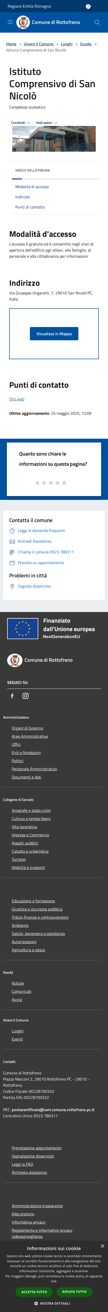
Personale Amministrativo (34, 769)
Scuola (85, 44)
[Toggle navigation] (10, 22)
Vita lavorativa (24, 827)
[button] (54, 1303)
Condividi (21, 123)
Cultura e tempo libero (31, 818)
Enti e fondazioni (26, 752)
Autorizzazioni (24, 942)
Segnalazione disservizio (33, 1156)
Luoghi (67, 44)
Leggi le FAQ (22, 1164)
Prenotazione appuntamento (36, 1148)
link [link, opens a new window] (54, 1281)
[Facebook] (12, 696)
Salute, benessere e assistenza (38, 933)
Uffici (16, 744)
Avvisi (17, 999)
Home (11, 44)
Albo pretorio (23, 1214)
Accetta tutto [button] (34, 1292)
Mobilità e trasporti (28, 867)
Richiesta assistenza (29, 1172)
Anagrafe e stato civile (31, 810)
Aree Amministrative (30, 736)
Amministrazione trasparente (37, 1206)
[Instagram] (25, 696)
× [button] (102, 1246)
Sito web (16, 399)
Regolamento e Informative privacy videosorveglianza (42, 1233)
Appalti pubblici (25, 843)
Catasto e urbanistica (30, 851)
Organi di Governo (27, 728)
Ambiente (20, 925)
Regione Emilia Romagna (29, 6)
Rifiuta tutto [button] (74, 1292)
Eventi (17, 1039)
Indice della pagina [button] (32, 170)
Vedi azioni (47, 123)
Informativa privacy (28, 1222)
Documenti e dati (26, 777)
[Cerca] (97, 22)
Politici (17, 761)
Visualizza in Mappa (54, 334)
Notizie (18, 983)
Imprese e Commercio (30, 835)
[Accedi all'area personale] (88, 6)
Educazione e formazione (33, 901)
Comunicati (21, 991)
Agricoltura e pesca (28, 950)
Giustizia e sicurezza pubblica (37, 909)
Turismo (19, 859)
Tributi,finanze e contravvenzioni (40, 917)
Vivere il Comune (39, 44)
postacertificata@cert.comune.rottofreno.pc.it (53, 1110)
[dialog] (54, 1276)
